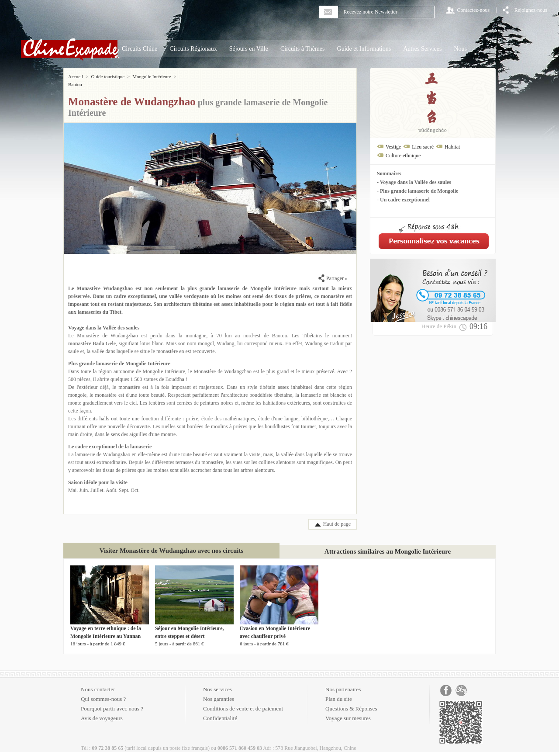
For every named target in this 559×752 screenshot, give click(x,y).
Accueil (75, 76)
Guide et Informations (364, 48)
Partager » (333, 270)
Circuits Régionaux (193, 48)
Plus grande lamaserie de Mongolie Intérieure (119, 356)
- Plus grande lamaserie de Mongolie (417, 191)
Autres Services (422, 48)
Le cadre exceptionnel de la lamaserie (110, 439)
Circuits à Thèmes (302, 48)
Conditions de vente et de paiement (243, 700)
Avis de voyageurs (102, 710)
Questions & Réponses (351, 700)
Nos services (217, 681)
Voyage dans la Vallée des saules (103, 320)
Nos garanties (218, 691)
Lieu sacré (423, 147)
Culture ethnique (403, 155)
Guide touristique (107, 76)
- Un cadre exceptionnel (403, 200)
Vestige (393, 147)
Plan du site (338, 691)
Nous (460, 48)
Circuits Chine (139, 48)
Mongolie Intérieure (151, 76)
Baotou (186, 76)
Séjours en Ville (248, 48)
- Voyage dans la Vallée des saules (414, 182)
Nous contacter (98, 681)
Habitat (452, 147)
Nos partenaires (343, 681)
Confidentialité (220, 710)
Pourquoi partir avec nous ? (112, 700)
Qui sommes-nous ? (103, 691)
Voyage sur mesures (348, 710)
